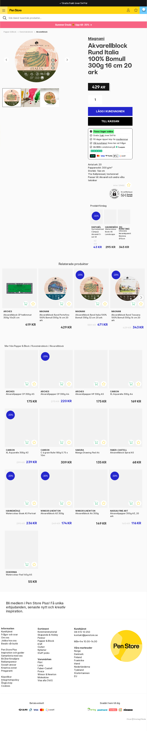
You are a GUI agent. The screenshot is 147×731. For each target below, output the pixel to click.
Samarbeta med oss (12, 655)
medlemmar (122, 139)
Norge (77, 650)
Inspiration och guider (12, 652)
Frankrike (79, 660)
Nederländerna (82, 666)
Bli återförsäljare (10, 658)
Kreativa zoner (9, 667)
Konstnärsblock (26, 32)
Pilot (40, 662)
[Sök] (73, 17)
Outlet (41, 646)
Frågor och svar (9, 634)
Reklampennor (9, 661)
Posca (41, 671)
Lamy (40, 665)
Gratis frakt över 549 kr (73, 3)
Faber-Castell (45, 668)
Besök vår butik (9, 643)
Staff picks (43, 652)
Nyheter (42, 649)
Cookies (5, 685)
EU (75, 676)
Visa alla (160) (45, 680)
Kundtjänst (6, 631)
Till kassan (110, 121)
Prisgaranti (7, 670)
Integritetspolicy (10, 679)
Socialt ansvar (8, 664)
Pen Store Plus (9, 649)
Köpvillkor (6, 676)
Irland (77, 663)
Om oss (5, 637)
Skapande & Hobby (48, 634)
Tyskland (79, 669)
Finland (78, 657)
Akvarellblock (42, 32)
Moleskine (43, 677)
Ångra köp (6, 682)
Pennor (41, 637)
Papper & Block (10, 32)
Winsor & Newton (47, 674)
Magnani (96, 38)
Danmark (79, 654)
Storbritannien (82, 673)
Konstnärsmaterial (47, 631)
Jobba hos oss (9, 640)
